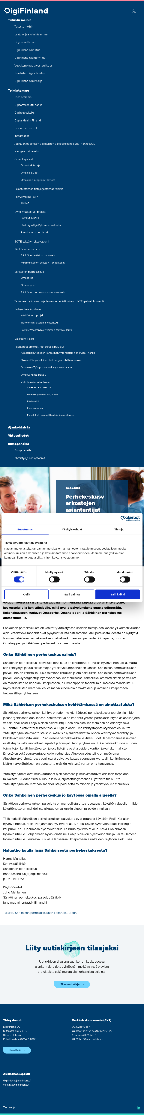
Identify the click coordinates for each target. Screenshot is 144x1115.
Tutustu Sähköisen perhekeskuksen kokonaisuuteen (40, 913)
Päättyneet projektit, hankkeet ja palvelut (39, 347)
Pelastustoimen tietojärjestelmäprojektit (38, 189)
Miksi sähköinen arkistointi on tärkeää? (43, 262)
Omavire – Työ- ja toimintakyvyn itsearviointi (46, 367)
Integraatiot (21, 136)
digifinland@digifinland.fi (17, 1080)
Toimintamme (18, 91)
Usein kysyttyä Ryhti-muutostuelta (41, 225)
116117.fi (25, 203)
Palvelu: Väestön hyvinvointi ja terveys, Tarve (46, 330)
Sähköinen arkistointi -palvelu (38, 255)
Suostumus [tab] (25, 529)
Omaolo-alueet (29, 172)
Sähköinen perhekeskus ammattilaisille (43, 292)
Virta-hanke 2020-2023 (39, 387)
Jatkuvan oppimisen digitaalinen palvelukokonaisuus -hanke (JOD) (55, 144)
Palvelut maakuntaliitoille (35, 232)
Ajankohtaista (19, 427)
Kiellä (26, 594)
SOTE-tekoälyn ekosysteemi (31, 241)
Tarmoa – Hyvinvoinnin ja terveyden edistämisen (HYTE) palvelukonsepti (59, 301)
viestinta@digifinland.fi (16, 1084)
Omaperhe (27, 278)
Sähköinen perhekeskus (29, 272)
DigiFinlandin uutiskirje (28, 81)
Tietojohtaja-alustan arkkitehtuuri (40, 322)
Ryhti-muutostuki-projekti (30, 212)
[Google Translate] (134, 11)
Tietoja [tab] (119, 529)
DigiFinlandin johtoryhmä (29, 58)
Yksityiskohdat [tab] (72, 529)
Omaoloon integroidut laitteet (38, 180)
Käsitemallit (33, 401)
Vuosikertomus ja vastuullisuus (33, 65)
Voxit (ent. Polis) (24, 339)
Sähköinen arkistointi (27, 249)
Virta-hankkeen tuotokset (36, 382)
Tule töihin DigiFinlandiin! (29, 73)
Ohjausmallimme (24, 42)
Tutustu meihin (19, 20)
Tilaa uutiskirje (70, 984)
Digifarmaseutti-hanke (28, 105)
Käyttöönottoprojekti (33, 315)
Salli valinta (72, 594)
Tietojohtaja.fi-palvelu (27, 309)
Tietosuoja (9, 1107)
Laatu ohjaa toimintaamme (30, 34)
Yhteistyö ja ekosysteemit (29, 458)
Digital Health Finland (27, 120)
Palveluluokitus (35, 408)
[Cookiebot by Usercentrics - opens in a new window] (123, 518)
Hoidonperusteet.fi (25, 128)
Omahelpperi (28, 285)
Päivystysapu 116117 (26, 197)
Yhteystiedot (18, 436)
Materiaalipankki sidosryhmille (42, 394)
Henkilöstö (15, 1050)
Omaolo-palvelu (24, 159)
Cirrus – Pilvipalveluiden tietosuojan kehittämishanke (51, 360)
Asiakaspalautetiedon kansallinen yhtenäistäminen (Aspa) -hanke (58, 353)
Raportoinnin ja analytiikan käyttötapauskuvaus (50, 415)
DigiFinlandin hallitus (27, 50)
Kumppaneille (18, 444)
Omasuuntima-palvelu (33, 375)
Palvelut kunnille (30, 218)
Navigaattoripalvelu (26, 151)
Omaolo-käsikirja (30, 165)
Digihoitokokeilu (24, 113)
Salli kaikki (117, 594)
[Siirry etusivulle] (25, 11)
